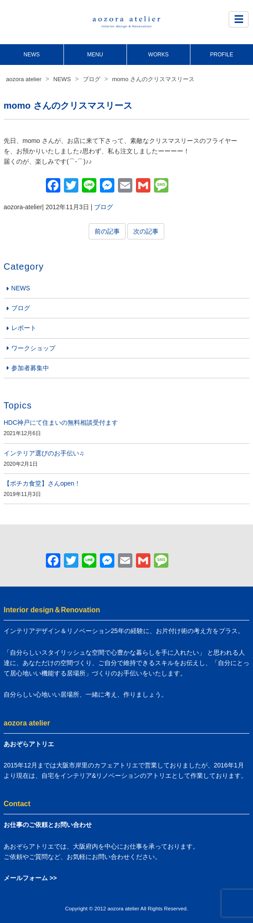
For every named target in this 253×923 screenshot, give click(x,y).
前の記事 (107, 231)
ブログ (103, 207)
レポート (23, 327)
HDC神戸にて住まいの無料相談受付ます (61, 422)
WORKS (158, 54)
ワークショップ (33, 348)
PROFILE (221, 54)
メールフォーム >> (30, 878)
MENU (95, 54)
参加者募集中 (30, 368)
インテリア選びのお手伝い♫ (44, 453)
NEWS (31, 54)
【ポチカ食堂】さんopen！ (42, 483)
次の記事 (145, 231)
